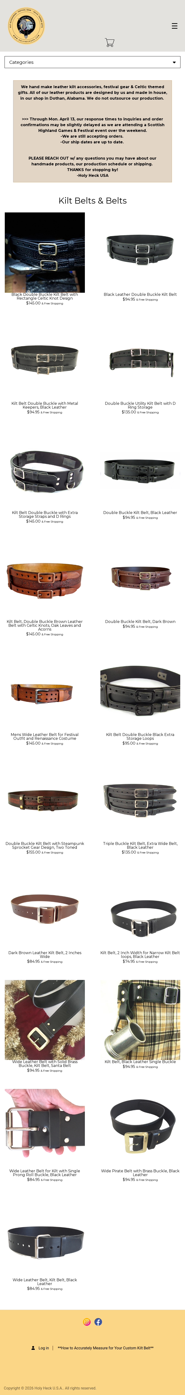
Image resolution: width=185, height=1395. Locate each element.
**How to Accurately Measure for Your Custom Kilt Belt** (106, 1348)
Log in (44, 1348)
